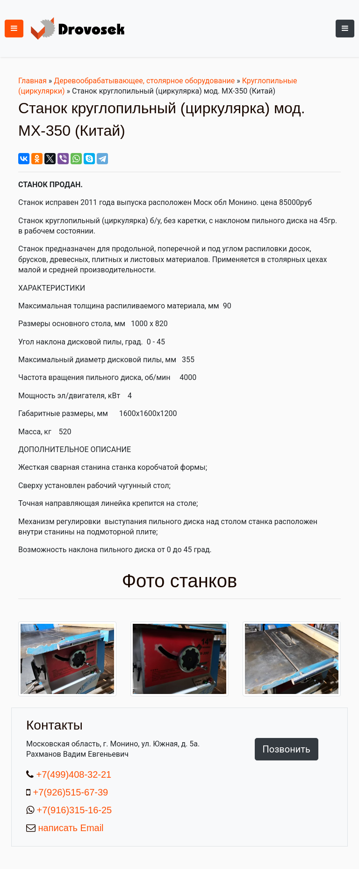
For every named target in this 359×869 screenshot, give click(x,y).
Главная (32, 80)
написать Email (70, 828)
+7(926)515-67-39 (70, 792)
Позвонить (286, 749)
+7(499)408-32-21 (72, 774)
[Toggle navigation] (345, 28)
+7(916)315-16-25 (73, 810)
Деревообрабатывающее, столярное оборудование (144, 80)
